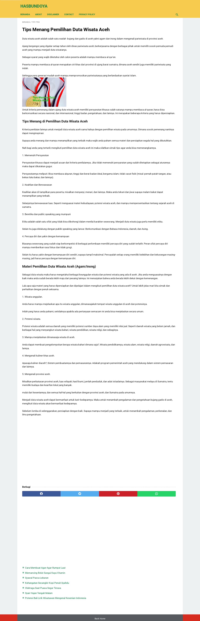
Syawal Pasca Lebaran (151, 38)
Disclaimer (55, 10)
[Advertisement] (74, 500)
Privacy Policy (89, 10)
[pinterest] (87, 542)
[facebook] (35, 542)
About (40, 10)
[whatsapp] (113, 542)
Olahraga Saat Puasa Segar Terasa (157, 52)
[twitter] (61, 542)
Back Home (100, 610)
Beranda (27, 10)
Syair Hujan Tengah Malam (153, 57)
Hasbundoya (35, 3)
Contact (70, 10)
